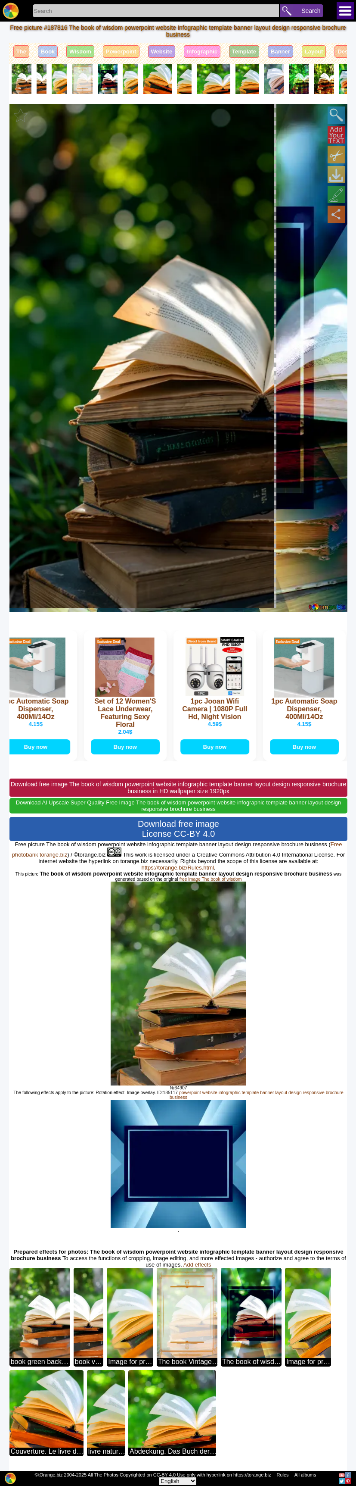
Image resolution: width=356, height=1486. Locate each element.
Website (162, 51)
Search (310, 10)
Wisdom (80, 51)
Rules (282, 1474)
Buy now (38, 747)
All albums (305, 1474)
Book (48, 51)
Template (244, 51)
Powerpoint (121, 51)
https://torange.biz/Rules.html (178, 867)
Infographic (202, 51)
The (21, 51)
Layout (314, 51)
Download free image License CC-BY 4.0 (178, 828)
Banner (280, 51)
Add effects (197, 1264)
